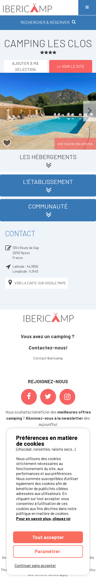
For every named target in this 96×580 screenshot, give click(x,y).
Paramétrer (48, 551)
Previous (6, 111)
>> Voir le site (70, 66)
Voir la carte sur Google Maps (36, 283)
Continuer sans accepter (35, 565)
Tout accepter (48, 537)
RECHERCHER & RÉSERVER (48, 22)
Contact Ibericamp (48, 358)
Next (89, 111)
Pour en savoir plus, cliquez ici (43, 518)
